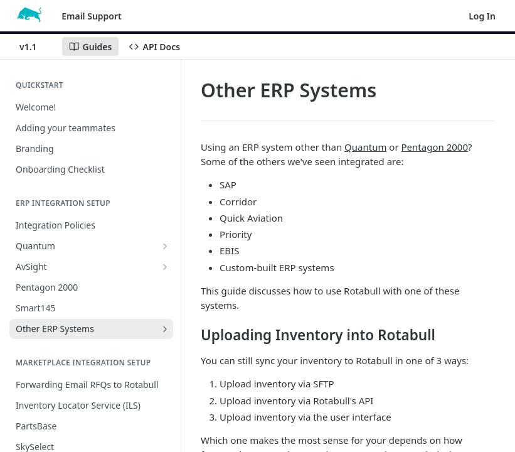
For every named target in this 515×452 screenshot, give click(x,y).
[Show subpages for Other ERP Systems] (165, 329)
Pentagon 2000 (434, 147)
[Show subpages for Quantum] (165, 246)
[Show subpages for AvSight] (165, 267)
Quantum (365, 147)
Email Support (91, 16)
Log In (482, 16)
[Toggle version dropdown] (36, 46)
